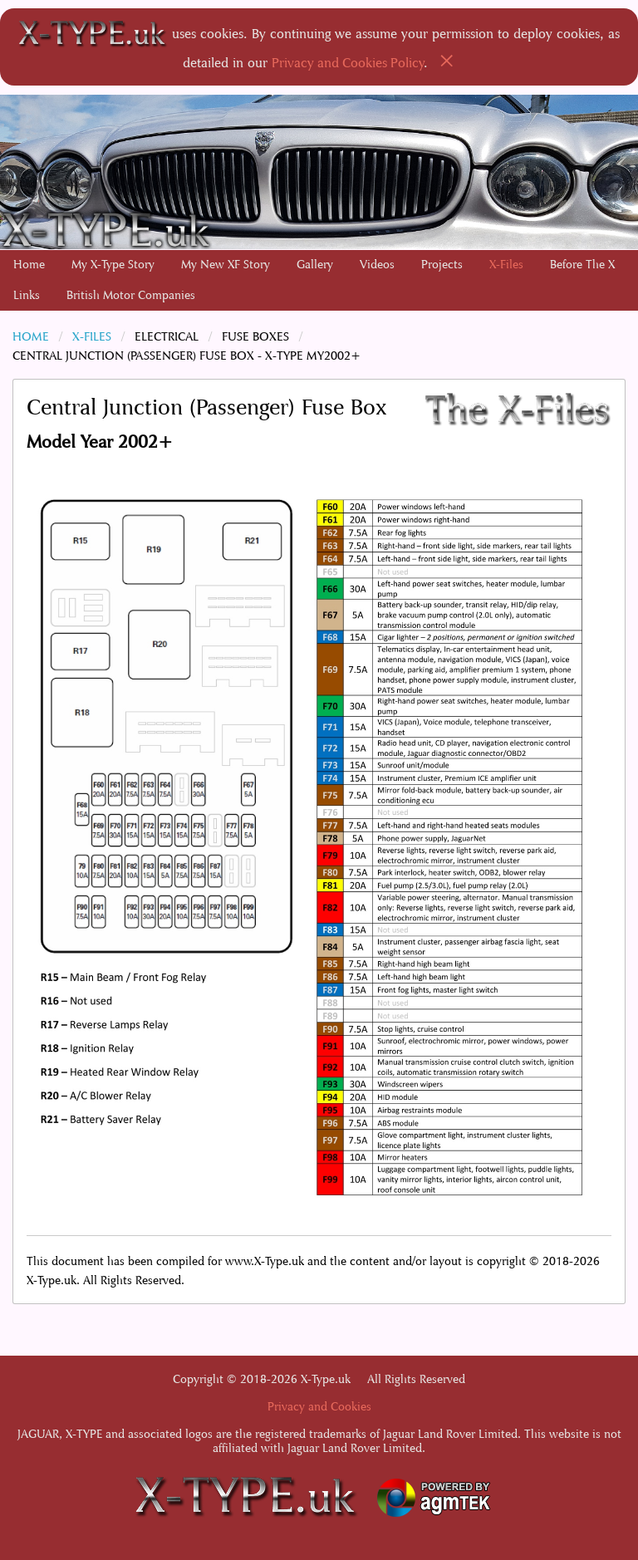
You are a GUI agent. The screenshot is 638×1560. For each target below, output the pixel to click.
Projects (442, 265)
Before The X (582, 265)
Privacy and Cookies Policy (348, 63)
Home (29, 265)
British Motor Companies (130, 295)
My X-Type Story (113, 265)
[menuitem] (29, 265)
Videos (377, 265)
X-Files (506, 265)
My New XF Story (225, 265)
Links (26, 295)
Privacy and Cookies (319, 1407)
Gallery (315, 265)
